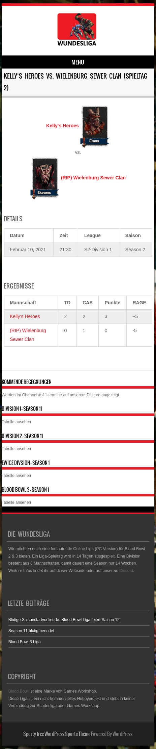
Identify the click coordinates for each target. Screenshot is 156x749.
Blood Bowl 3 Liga (24, 642)
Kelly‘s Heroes (25, 316)
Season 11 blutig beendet (31, 630)
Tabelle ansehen (16, 422)
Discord (93, 395)
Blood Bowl (18, 691)
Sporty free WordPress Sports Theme (56, 734)
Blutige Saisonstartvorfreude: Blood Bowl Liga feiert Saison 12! (64, 619)
